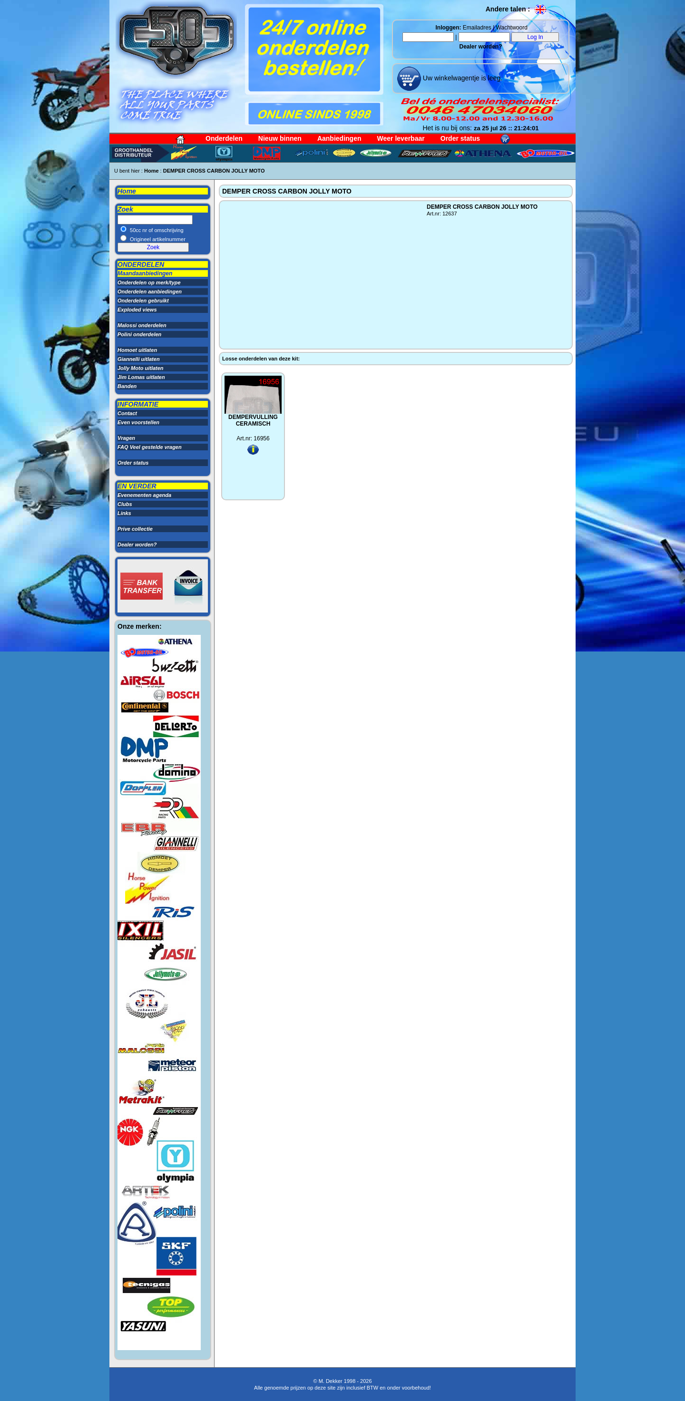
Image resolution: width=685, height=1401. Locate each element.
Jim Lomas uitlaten (141, 377)
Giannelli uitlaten (138, 359)
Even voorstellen (138, 422)
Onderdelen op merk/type (149, 282)
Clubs (124, 504)
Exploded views (137, 309)
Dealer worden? (480, 46)
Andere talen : (516, 9)
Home (151, 171)
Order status (460, 138)
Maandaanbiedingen (144, 273)
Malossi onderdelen (141, 325)
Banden (127, 386)
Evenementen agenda (144, 495)
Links (124, 513)
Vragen (126, 438)
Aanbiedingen (339, 138)
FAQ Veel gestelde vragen (149, 447)
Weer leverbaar (401, 138)
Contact (127, 413)
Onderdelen (224, 138)
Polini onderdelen (139, 334)
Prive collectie (135, 529)
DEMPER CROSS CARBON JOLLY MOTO (214, 171)
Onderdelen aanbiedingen (149, 291)
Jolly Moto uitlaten (140, 368)
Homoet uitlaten (137, 350)
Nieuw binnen (280, 138)
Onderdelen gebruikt (143, 300)
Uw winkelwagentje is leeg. (461, 78)
